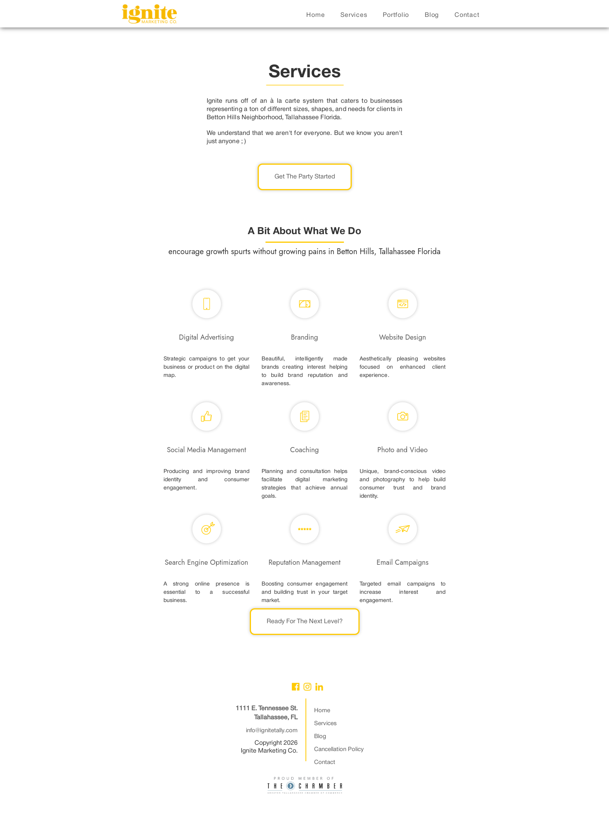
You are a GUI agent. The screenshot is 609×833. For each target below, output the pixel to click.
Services (325, 723)
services (353, 15)
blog (432, 15)
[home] (149, 15)
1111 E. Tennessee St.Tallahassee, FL (267, 713)
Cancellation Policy (339, 749)
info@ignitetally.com (272, 730)
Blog (320, 736)
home (315, 15)
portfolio (396, 15)
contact (466, 15)
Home (322, 710)
